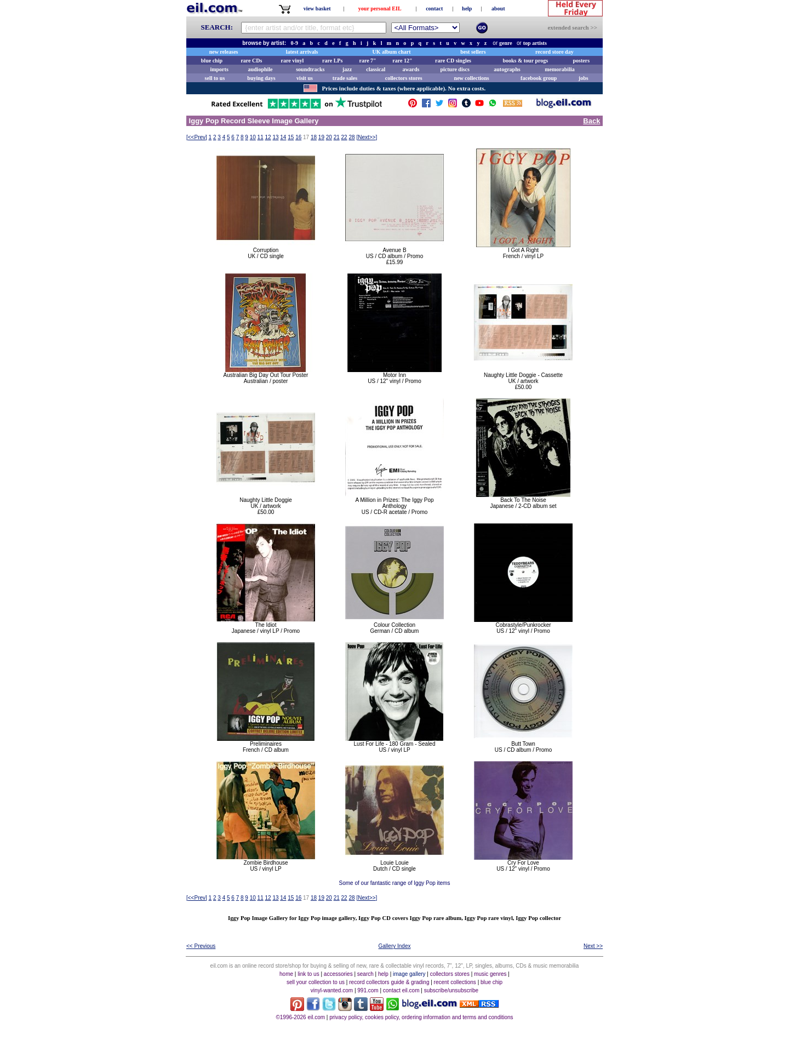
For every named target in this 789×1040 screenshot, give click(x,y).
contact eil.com (401, 990)
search (365, 974)
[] (196, 137)
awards (410, 69)
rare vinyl (292, 61)
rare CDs (251, 61)
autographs (507, 69)
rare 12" (402, 61)
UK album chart (392, 52)
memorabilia (559, 69)
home (286, 974)
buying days (261, 78)
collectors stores (403, 78)
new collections (471, 78)
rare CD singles (453, 61)
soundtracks (310, 69)
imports (219, 69)
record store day (554, 52)
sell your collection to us (316, 982)
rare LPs (332, 61)
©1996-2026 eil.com (300, 1017)
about (498, 8)
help (467, 8)
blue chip (211, 61)
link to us (308, 974)
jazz (347, 69)
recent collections (455, 982)
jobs (583, 78)
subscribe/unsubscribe (451, 990)
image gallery (409, 974)
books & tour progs (525, 61)
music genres (490, 974)
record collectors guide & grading (389, 982)
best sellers (472, 52)
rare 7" (367, 61)
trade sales (345, 78)
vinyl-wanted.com (332, 990)
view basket (317, 8)
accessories (338, 974)
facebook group (539, 78)
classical (375, 69)
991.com (367, 990)
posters (581, 61)
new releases (223, 52)
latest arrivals (302, 52)
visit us (304, 78)
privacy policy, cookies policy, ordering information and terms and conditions (421, 1017)
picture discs (454, 69)
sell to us (215, 78)
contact (434, 8)
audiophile (260, 69)
